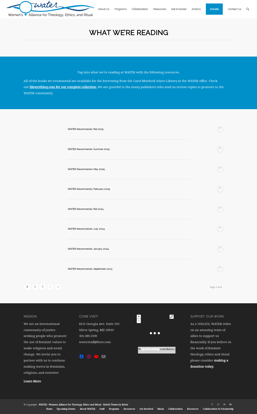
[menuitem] (103, 9)
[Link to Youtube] (230, 405)
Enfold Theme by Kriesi (115, 404)
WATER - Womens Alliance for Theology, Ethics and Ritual (70, 404)
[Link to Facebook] (212, 405)
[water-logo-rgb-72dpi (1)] (50, 9)
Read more (220, 129)
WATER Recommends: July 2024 (86, 228)
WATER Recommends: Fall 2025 (85, 129)
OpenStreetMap (150, 349)
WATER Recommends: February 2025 (89, 189)
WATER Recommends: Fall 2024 (85, 209)
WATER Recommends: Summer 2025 (88, 149)
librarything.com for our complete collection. (63, 87)
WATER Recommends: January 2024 (88, 248)
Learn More (32, 381)
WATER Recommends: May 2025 (86, 169)
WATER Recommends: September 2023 (90, 268)
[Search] (248, 9)
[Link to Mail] (224, 405)
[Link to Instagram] (218, 405)
